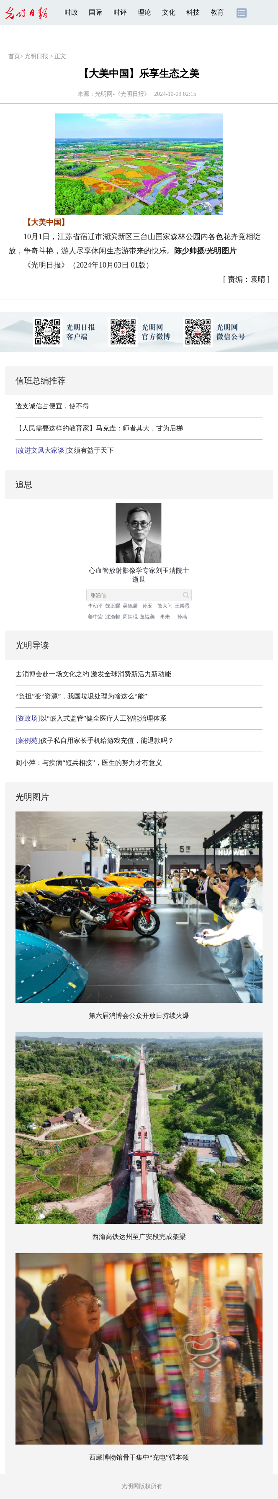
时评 (120, 12)
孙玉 (147, 606)
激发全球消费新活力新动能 (131, 673)
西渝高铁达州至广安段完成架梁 (139, 1236)
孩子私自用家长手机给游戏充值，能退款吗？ (94, 740)
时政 (71, 12)
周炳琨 (130, 617)
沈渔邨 (112, 617)
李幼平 (95, 606)
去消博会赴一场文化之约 (52, 673)
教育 (217, 12)
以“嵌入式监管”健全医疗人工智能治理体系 (91, 718)
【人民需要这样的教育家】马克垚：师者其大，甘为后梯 (99, 428)
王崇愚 (182, 606)
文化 (168, 12)
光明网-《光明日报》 (122, 94)
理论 (144, 12)
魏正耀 (112, 606)
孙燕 (182, 617)
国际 (95, 12)
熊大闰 (164, 606)
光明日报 (36, 56)
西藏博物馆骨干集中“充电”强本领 (139, 1457)
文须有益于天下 (64, 450)
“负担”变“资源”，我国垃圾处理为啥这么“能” (81, 696)
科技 (193, 12)
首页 (14, 56)
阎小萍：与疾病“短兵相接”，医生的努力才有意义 (88, 762)
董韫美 (147, 617)
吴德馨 (130, 606)
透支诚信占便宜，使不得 (52, 406)
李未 (165, 617)
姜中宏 (95, 617)
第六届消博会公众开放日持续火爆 (139, 1015)
